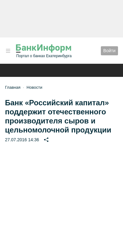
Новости (34, 87)
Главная (12, 87)
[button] (8, 51)
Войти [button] (109, 50)
